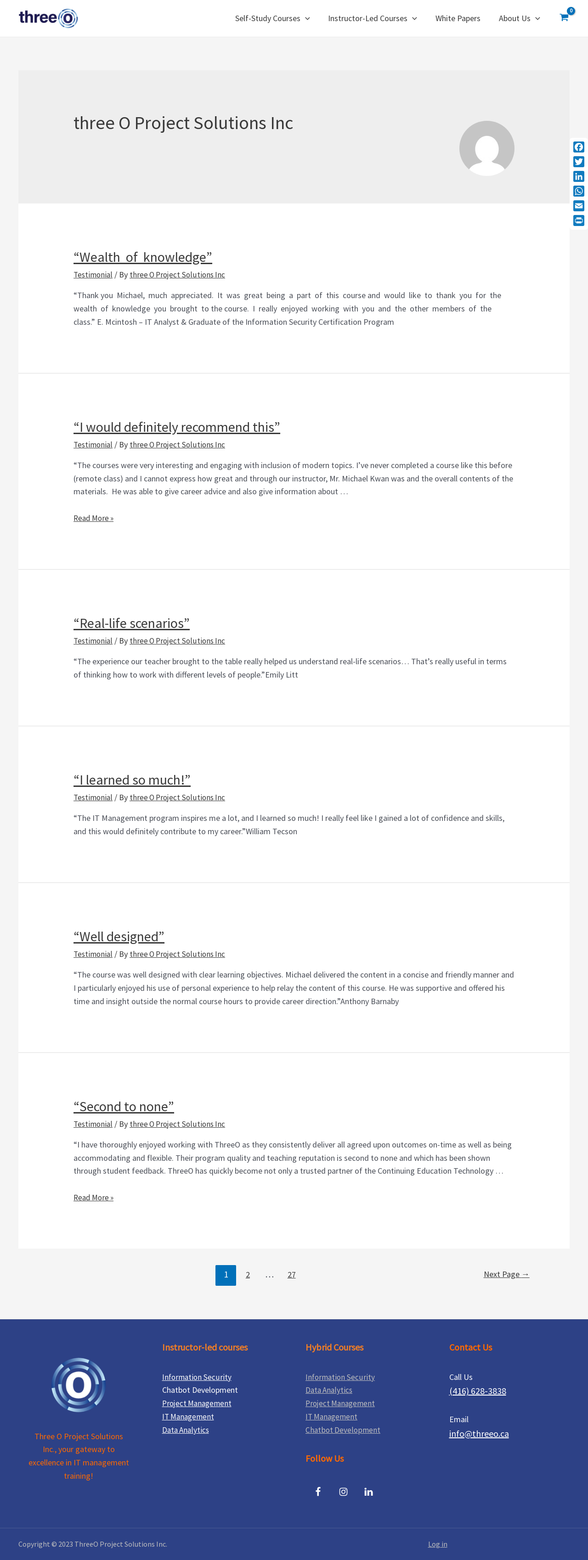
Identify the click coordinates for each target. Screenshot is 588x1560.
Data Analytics (186, 1429)
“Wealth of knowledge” (143, 257)
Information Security (197, 1377)
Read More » (95, 518)
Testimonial (94, 274)
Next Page (504, 1274)
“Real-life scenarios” (132, 623)
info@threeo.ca (479, 1433)
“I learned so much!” (132, 779)
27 (289, 1274)
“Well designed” (119, 936)
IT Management (189, 1416)
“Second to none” (124, 1106)
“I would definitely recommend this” (177, 426)
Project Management (198, 1403)
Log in (437, 1544)
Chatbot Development (343, 1429)
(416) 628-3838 (477, 1390)
